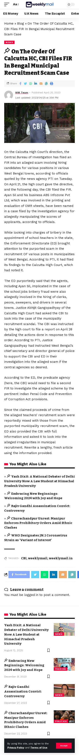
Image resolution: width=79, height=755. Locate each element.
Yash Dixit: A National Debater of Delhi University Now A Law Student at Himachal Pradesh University (39, 481)
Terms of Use (38, 747)
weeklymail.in (61, 558)
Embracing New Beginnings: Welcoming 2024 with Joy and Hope (24, 665)
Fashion (60, 669)
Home (8, 23)
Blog (20, 23)
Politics (61, 721)
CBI (24, 558)
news (9, 42)
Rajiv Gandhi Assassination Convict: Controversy (23, 691)
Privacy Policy (15, 747)
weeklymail (37, 558)
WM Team (21, 92)
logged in (31, 595)
